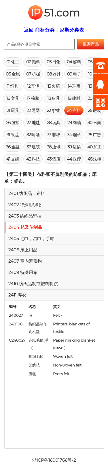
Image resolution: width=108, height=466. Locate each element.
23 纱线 (53, 110)
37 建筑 (33, 147)
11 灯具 (12, 86)
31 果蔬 (13, 134)
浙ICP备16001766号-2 (54, 460)
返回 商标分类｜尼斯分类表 (54, 30)
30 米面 (94, 122)
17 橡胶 (33, 98)
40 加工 (94, 147)
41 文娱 (12, 159)
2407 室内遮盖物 (25, 261)
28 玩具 (53, 122)
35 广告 (94, 134)
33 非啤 (53, 134)
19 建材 (74, 98)
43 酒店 (53, 159)
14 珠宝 (74, 86)
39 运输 (74, 147)
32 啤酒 (32, 134)
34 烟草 (74, 134)
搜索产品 (91, 44)
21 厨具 (13, 110)
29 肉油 (74, 122)
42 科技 (33, 159)
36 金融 (12, 147)
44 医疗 (74, 159)
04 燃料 (74, 62)
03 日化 (53, 62)
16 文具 (12, 98)
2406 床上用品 (22, 250)
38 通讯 (53, 147)
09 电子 (74, 74)
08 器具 (53, 74)
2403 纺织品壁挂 (24, 216)
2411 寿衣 (17, 295)
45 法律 (94, 159)
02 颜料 (33, 62)
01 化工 (12, 62)
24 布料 (74, 110)
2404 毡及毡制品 (25, 227)
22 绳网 (32, 110)
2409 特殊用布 (22, 272)
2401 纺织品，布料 (26, 193)
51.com (54, 12)
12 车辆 (33, 86)
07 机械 (33, 74)
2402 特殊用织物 (24, 204)
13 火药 (54, 86)
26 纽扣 (12, 122)
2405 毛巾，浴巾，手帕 (31, 238)
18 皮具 (53, 98)
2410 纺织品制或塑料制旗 (33, 283)
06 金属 (13, 74)
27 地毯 (33, 122)
